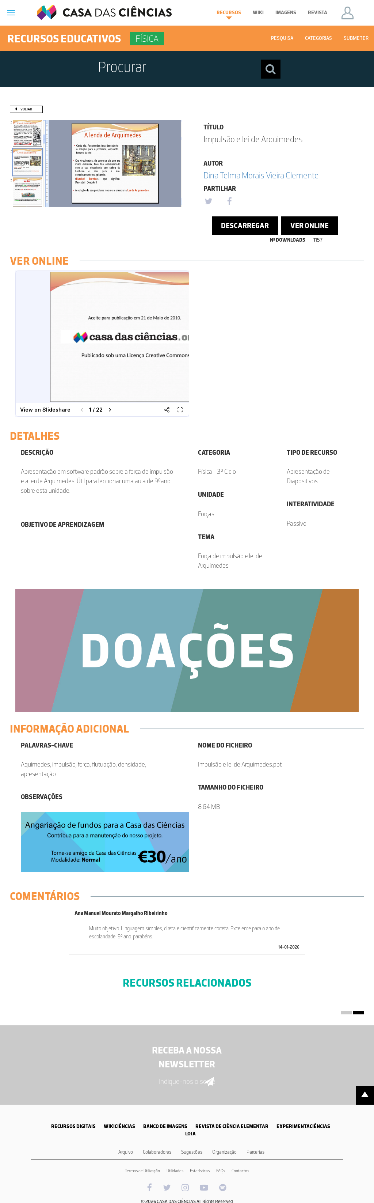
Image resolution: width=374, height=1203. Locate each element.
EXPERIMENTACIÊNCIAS (303, 1126)
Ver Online (309, 225)
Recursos (229, 15)
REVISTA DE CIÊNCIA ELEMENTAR (231, 1126)
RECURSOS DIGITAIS (73, 1126)
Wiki (258, 13)
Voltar (26, 109)
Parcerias (255, 1152)
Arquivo (125, 1152)
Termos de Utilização (142, 1170)
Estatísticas (200, 1170)
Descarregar (245, 225)
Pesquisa (282, 38)
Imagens (285, 13)
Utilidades (175, 1170)
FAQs (220, 1170)
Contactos (240, 1170)
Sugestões (191, 1152)
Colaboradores (157, 1152)
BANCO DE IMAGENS (165, 1126)
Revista (317, 13)
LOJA (190, 1134)
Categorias (318, 38)
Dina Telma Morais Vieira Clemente (261, 175)
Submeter (356, 38)
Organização (224, 1152)
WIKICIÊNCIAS (119, 1126)
